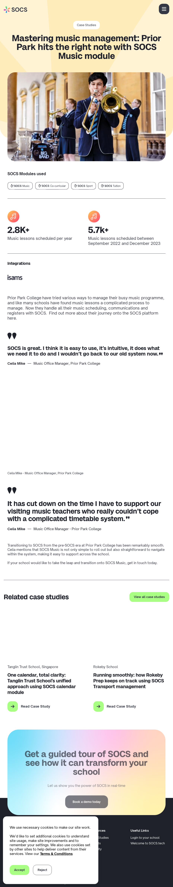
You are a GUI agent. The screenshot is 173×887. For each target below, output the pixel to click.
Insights (95, 843)
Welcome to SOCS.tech (148, 843)
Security (96, 849)
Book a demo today (87, 813)
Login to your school (148, 837)
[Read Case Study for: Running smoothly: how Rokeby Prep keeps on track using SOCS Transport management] (129, 706)
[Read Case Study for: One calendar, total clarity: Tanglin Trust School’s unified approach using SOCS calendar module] (43, 706)
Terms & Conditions (56, 854)
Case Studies (86, 25)
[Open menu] (164, 9)
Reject (42, 870)
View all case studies (149, 597)
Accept (19, 870)
